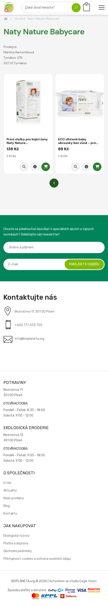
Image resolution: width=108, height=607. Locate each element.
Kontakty (10, 513)
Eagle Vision (88, 581)
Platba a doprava (15, 543)
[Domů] (6, 18)
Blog (6, 506)
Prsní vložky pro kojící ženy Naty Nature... (27, 141)
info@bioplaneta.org (29, 339)
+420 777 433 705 (28, 325)
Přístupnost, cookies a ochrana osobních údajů (37, 559)
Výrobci (20, 19)
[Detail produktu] (35, 166)
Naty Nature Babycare (43, 19)
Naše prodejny (13, 498)
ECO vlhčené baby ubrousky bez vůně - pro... (78, 141)
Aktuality (10, 490)
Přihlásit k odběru (84, 264)
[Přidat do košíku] (45, 166)
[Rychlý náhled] (24, 166)
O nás (7, 483)
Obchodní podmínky (17, 551)
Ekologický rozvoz (16, 536)
